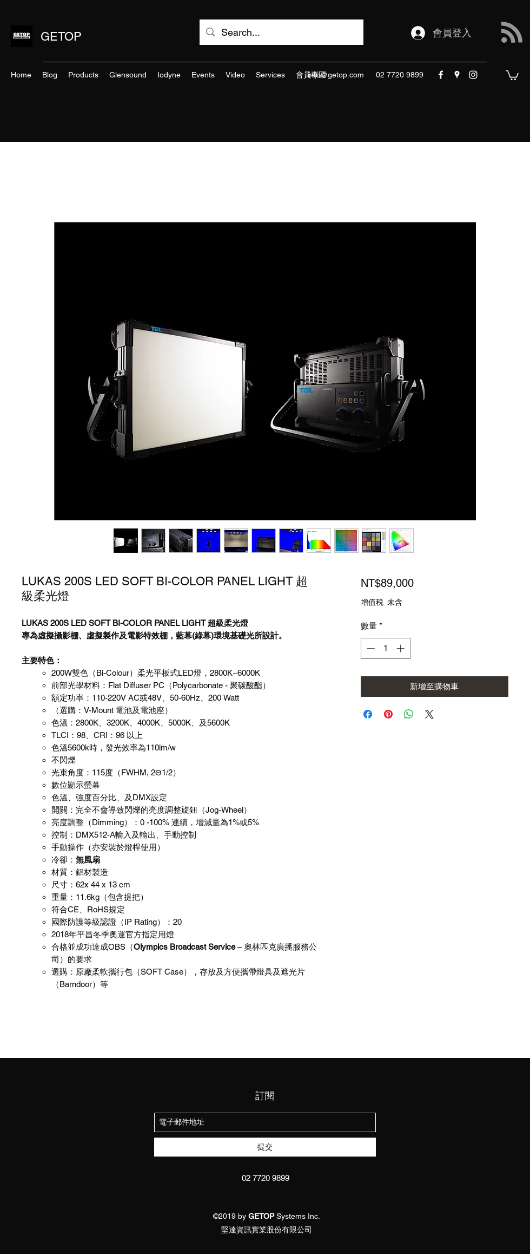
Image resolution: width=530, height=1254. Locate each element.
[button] (512, 74)
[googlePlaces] (457, 74)
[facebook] (440, 74)
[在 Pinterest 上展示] (388, 714)
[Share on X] (429, 714)
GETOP (61, 36)
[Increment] (401, 648)
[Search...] (281, 32)
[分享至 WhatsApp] (408, 714)
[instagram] (473, 74)
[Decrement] (369, 648)
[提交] (265, 1147)
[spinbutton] (385, 648)
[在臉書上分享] (367, 714)
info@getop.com (336, 74)
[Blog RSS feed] (511, 33)
